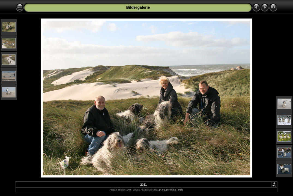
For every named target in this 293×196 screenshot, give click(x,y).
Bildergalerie (138, 7)
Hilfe (180, 189)
